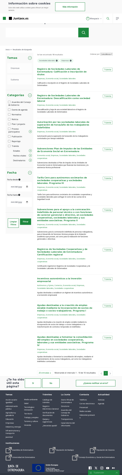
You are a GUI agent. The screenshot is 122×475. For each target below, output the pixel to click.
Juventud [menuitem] (9, 437)
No (51, 383)
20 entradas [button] (46, 373)
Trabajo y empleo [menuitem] (31, 417)
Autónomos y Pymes (45, 285)
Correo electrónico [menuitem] (87, 403)
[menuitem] (19, 450)
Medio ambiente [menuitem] (31, 399)
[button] (94, 18)
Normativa (14, 114)
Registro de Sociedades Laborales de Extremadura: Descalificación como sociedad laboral (63, 98)
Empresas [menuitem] (10, 423)
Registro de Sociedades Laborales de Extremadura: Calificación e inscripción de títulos (62, 72)
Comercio (58, 285)
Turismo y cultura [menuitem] (31, 421)
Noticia (13, 119)
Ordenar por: (95, 54)
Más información (70, 6)
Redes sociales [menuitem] (85, 411)
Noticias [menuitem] (101, 399)
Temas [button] (12, 58)
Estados (16, 151)
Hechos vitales (19, 155)
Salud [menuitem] (26, 403)
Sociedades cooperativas (64, 288)
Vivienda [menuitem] (27, 425)
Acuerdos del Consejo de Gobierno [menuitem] (66, 412)
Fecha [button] (12, 172)
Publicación (15, 136)
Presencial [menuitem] (83, 407)
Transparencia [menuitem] (67, 419)
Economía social (52, 78)
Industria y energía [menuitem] (13, 427)
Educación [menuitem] (10, 419)
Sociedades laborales (67, 78)
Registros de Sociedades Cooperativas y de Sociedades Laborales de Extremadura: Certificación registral (62, 252)
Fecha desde (13, 179)
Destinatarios (19, 160)
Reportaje (14, 141)
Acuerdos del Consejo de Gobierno (19, 103)
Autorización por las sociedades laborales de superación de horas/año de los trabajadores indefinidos (63, 125)
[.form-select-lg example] (19, 68)
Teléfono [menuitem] (83, 399)
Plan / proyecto (16, 124)
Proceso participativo (14, 130)
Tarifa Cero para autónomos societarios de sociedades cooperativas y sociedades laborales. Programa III (62, 180)
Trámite (13, 146)
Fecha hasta (13, 194)
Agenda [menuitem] (101, 403)
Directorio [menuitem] (65, 406)
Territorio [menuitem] (28, 413)
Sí (33, 383)
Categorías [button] (15, 95)
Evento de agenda (17, 109)
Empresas (41, 78)
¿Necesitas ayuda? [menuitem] (50, 425)
